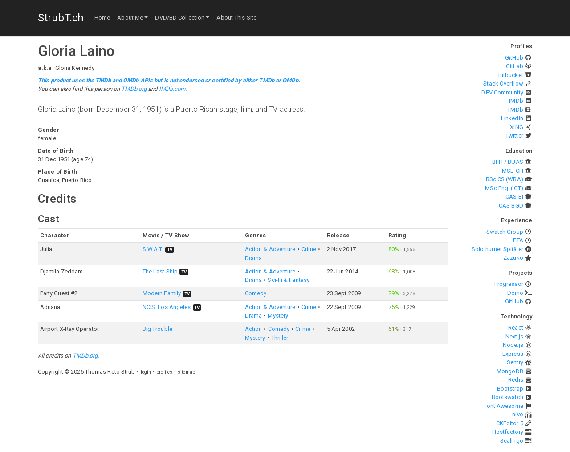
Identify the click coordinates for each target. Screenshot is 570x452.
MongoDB (510, 371)
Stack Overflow (503, 83)
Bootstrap (510, 388)
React (515, 327)
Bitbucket (510, 75)
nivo (517, 414)
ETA (518, 240)
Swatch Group (504, 231)
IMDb (516, 101)
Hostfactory (507, 431)
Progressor (508, 284)
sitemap (186, 372)
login (146, 372)
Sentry (515, 362)
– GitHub (511, 301)
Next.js (514, 336)
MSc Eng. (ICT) (504, 188)
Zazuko (513, 257)
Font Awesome (503, 406)
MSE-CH (512, 170)
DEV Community (502, 92)
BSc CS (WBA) (504, 179)
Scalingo (511, 440)
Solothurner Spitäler (497, 249)
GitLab (514, 66)
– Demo (512, 292)
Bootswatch (507, 397)
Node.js (513, 345)
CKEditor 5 (509, 423)
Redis (515, 379)
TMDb (515, 109)
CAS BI (514, 196)
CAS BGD (511, 205)
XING (516, 127)
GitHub (514, 57)
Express (512, 353)
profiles (164, 372)
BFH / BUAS (507, 162)
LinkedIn (512, 118)
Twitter (514, 135)
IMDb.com (172, 89)
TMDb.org (134, 89)
